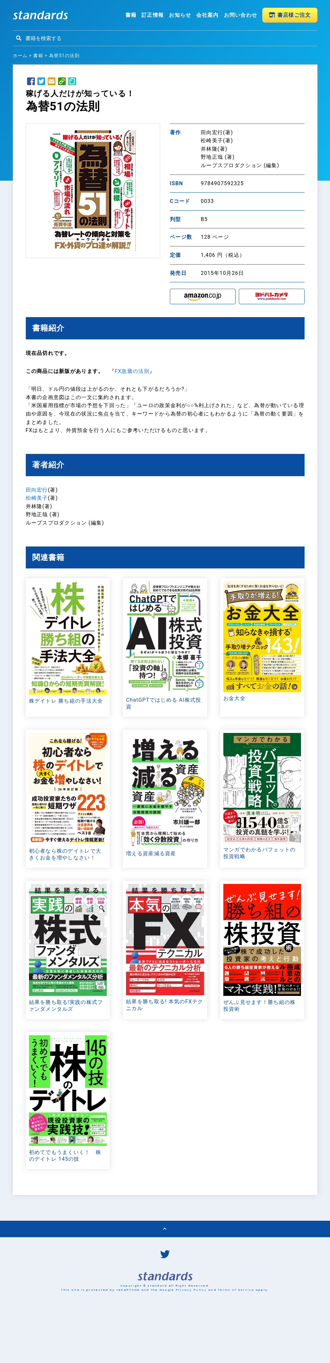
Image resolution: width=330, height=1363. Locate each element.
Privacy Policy (191, 1341)
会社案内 (207, 15)
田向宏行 (37, 490)
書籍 (131, 15)
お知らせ (180, 15)
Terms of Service (236, 1341)
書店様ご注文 (290, 15)
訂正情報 (152, 15)
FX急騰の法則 (132, 371)
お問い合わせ (240, 15)
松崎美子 (37, 498)
